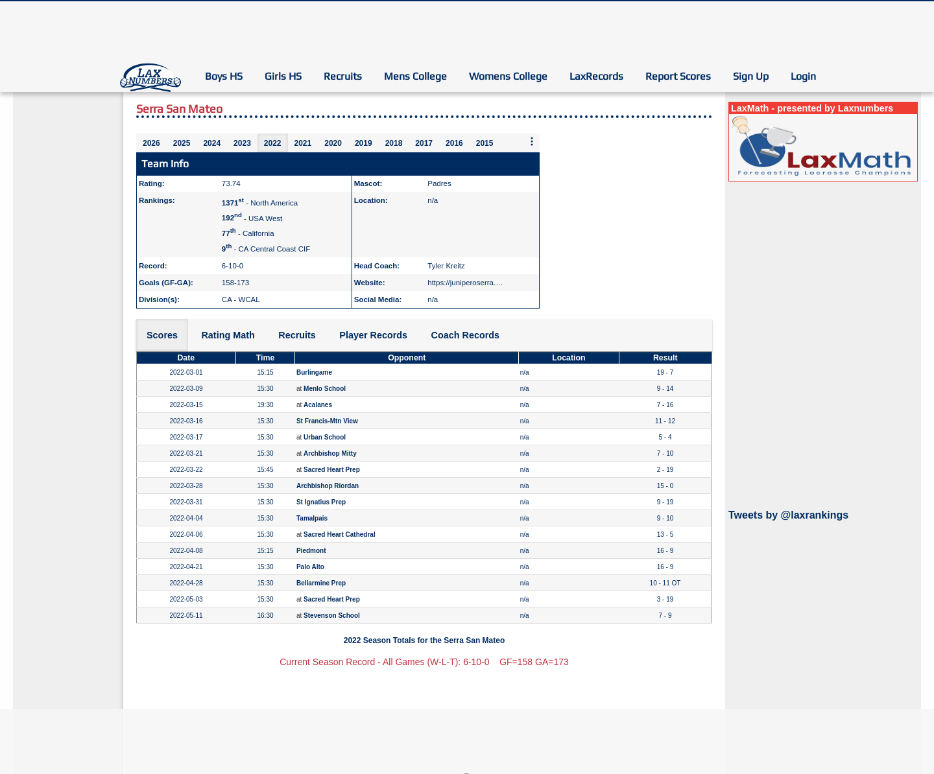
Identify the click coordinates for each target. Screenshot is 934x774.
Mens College (415, 76)
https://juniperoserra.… (465, 283)
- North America (260, 203)
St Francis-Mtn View (327, 421)
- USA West (252, 218)
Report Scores (678, 76)
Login (803, 76)
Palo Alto (310, 566)
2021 (303, 143)
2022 (272, 143)
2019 (363, 143)
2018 (394, 143)
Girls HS (283, 76)
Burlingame (314, 372)
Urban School (325, 437)
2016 (454, 143)
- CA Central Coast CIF (266, 249)
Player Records (373, 335)
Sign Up (751, 76)
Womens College (508, 76)
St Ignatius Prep (321, 502)
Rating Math (227, 335)
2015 (485, 143)
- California (248, 233)
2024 (212, 143)
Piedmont (311, 550)
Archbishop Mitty (330, 453)
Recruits (343, 76)
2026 (151, 143)
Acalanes (318, 404)
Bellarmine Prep (321, 583)
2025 (182, 143)
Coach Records (465, 335)
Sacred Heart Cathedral (340, 534)
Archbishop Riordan (327, 485)
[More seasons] (532, 142)
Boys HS (224, 76)
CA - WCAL (241, 299)
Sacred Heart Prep (332, 469)
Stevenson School (332, 615)
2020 (333, 143)
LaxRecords (596, 76)
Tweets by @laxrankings (788, 515)
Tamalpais (312, 518)
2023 (242, 143)
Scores (162, 335)
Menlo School (325, 388)
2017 (424, 143)
